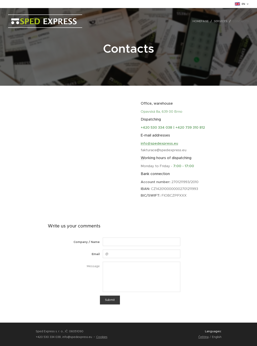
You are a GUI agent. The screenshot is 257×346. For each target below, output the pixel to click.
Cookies (101, 337)
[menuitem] (202, 21)
